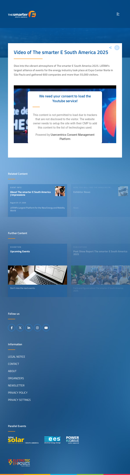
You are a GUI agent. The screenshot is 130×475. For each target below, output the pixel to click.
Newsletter (16, 385)
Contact (13, 364)
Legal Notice (16, 356)
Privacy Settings (19, 400)
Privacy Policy (18, 392)
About (12, 371)
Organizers (16, 378)
